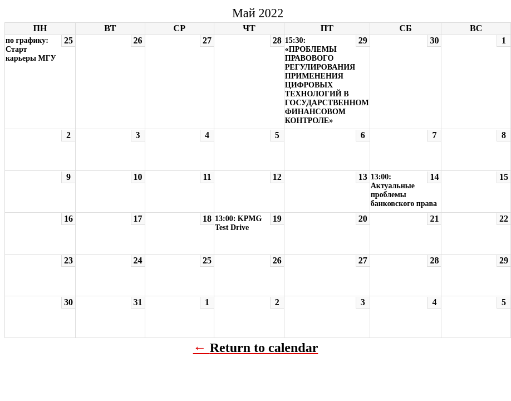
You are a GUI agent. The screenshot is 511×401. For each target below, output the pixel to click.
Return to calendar (264, 347)
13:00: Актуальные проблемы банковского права (404, 190)
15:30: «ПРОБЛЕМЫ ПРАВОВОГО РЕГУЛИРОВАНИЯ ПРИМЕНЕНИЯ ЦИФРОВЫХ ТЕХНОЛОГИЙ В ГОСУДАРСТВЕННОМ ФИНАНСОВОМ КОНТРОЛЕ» (327, 80)
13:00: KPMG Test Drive (238, 223)
